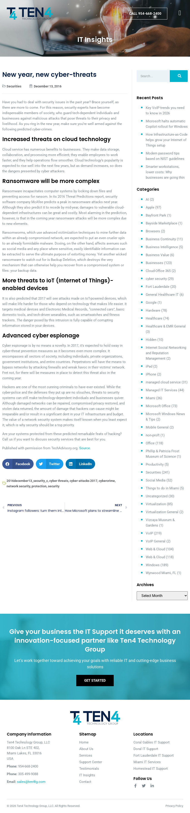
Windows (153, 565)
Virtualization (156, 504)
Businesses (154, 263)
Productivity (155, 464)
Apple (150, 207)
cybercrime (107, 481)
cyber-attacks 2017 (83, 481)
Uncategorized (157, 496)
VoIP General (155, 541)
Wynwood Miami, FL (161, 573)
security (53, 486)
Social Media (155, 480)
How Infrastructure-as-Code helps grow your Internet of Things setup (167, 139)
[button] (18, 464)
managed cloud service (163, 382)
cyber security (156, 279)
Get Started (95, 680)
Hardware (153, 310)
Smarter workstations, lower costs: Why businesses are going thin (165, 172)
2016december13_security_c (27, 481)
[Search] (179, 76)
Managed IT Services (161, 390)
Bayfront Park (156, 215)
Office (150, 443)
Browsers (153, 231)
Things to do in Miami (162, 488)
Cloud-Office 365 (158, 271)
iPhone (151, 374)
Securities (14, 86)
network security (18, 486)
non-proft (153, 435)
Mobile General (157, 427)
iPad (149, 366)
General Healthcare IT (162, 295)
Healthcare (154, 318)
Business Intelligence (162, 247)
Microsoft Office (158, 406)
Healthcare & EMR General (166, 326)
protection (39, 486)
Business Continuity (161, 239)
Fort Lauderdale (157, 287)
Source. (85, 448)
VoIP (149, 533)
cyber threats (58, 481)
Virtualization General (162, 512)
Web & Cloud (155, 549)
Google (151, 303)
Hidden (151, 340)
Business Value (157, 255)
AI (147, 199)
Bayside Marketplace (161, 223)
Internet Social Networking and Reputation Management (166, 353)
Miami (150, 398)
